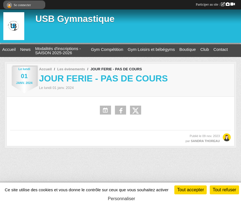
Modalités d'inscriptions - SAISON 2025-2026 (58, 50)
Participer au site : (215, 4)
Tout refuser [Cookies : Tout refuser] (224, 189)
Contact (220, 49)
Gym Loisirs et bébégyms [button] (151, 49)
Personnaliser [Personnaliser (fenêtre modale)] (121, 198)
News (25, 49)
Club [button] (204, 49)
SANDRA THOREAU (205, 141)
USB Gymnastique (75, 19)
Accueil (9, 49)
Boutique (187, 49)
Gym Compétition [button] (107, 49)
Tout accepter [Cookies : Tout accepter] (190, 189)
